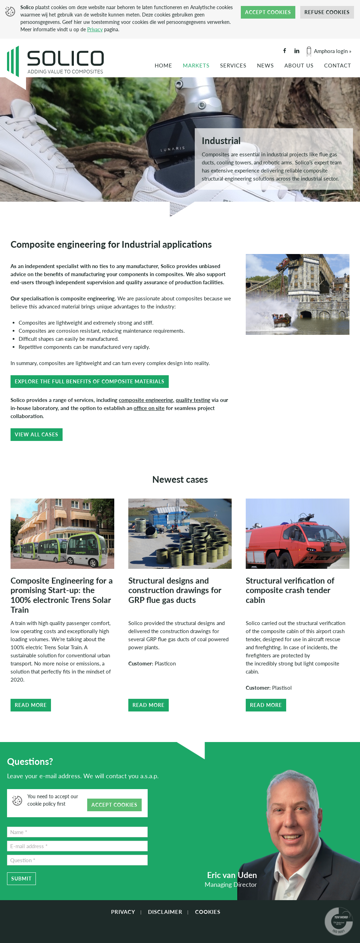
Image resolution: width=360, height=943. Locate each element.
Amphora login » (332, 51)
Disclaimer (165, 912)
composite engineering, (146, 400)
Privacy (95, 29)
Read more (31, 705)
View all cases (36, 434)
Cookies (207, 912)
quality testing (193, 400)
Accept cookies (268, 12)
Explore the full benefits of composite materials (90, 381)
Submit (21, 879)
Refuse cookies (327, 12)
